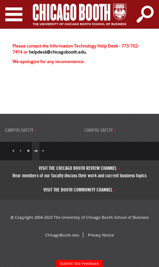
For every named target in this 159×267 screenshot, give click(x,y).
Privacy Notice (101, 235)
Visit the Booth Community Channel (78, 190)
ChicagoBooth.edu (62, 235)
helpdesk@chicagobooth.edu (57, 52)
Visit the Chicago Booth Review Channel (78, 168)
